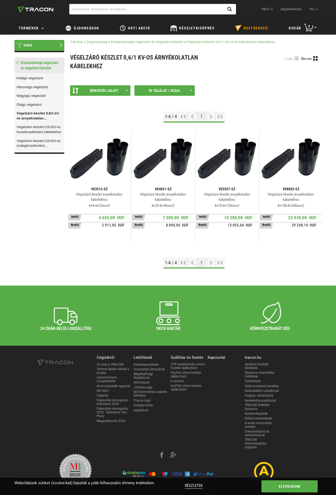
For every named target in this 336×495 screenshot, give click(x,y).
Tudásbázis (253, 381)
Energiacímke (143, 405)
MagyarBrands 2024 (111, 421)
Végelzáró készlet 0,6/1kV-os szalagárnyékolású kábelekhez (39, 143)
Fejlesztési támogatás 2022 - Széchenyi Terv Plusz (112, 412)
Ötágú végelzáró (29, 105)
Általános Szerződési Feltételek (259, 374)
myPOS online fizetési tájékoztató (186, 387)
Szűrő (27, 45)
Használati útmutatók (149, 369)
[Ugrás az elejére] (183, 117)
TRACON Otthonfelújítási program (255, 443)
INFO (265, 9)
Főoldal (77, 42)
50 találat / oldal (170, 90)
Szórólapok (142, 382)
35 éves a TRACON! (110, 364)
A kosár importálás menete (258, 425)
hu (311, 9)
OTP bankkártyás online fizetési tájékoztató (187, 366)
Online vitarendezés (258, 418)
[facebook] (161, 455)
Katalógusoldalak (146, 364)
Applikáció (141, 410)
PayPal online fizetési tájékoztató (186, 374)
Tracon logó (142, 400)
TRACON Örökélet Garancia (257, 406)
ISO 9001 (103, 391)
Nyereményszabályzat (260, 400)
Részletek (194, 485)
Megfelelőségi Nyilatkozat (143, 376)
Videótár (103, 395)
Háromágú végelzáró (32, 87)
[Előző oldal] (192, 117)
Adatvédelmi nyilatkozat (262, 391)
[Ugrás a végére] (220, 117)
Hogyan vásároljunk (259, 395)
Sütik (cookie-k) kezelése (262, 386)
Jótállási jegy (143, 387)
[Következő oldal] (211, 117)
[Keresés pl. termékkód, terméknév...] (152, 9)
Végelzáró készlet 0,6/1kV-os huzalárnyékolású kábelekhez (39, 129)
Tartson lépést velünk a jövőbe (113, 371)
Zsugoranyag (96, 42)
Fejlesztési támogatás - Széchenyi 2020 (113, 402)
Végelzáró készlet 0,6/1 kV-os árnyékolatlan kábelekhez (38, 116)
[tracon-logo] (35, 9)
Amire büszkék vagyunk (113, 386)
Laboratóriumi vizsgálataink (107, 379)
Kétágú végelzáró (30, 78)
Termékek (29, 28)
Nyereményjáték (256, 413)
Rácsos (306, 58)
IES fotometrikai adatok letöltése (150, 393)
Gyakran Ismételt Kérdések (257, 366)
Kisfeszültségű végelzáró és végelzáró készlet (147, 42)
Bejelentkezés (291, 9)
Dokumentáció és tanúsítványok (257, 433)
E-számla (177, 381)
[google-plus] (173, 455)
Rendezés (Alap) (100, 90)
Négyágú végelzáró (31, 96)
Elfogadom (290, 486)
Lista (289, 58)
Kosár (295, 28)
